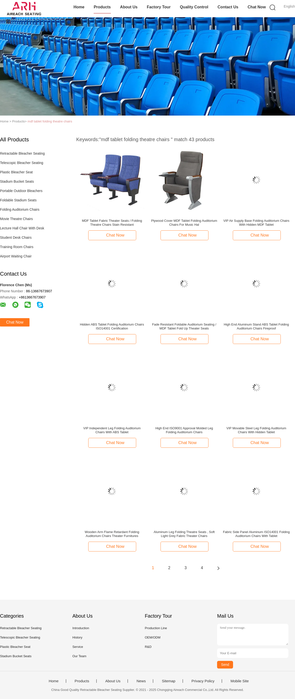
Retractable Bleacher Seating (22, 153)
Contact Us (228, 7)
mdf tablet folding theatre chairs (50, 121)
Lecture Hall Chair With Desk (22, 228)
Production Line (156, 628)
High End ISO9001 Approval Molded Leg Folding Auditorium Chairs (184, 430)
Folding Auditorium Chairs (19, 209)
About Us (128, 7)
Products (102, 7)
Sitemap (168, 681)
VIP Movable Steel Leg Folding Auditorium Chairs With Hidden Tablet (256, 430)
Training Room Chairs (16, 247)
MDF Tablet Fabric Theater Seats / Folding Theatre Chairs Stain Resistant (112, 222)
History (77, 637)
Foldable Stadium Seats (18, 200)
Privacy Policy (203, 681)
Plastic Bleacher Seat (16, 172)
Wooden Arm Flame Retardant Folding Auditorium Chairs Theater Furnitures (112, 534)
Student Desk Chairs (15, 237)
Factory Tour (159, 7)
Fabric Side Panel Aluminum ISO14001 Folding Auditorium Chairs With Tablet (256, 534)
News (141, 681)
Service (77, 647)
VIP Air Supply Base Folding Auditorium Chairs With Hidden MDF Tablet (256, 222)
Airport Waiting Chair (16, 256)
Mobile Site (240, 681)
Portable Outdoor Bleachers (21, 191)
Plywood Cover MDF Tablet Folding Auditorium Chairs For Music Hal (184, 222)
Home (79, 7)
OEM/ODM (153, 637)
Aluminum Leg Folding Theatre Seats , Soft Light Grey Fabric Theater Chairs (184, 534)
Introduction (80, 628)
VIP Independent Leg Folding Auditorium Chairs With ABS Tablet (112, 430)
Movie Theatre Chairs (16, 219)
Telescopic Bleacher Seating (21, 163)
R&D (148, 647)
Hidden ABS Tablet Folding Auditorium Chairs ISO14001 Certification (112, 326)
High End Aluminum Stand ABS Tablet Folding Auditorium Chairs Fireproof (256, 326)
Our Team (79, 656)
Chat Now (257, 7)
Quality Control (194, 7)
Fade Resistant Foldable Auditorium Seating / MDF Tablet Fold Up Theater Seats (184, 326)
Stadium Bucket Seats (17, 181)
